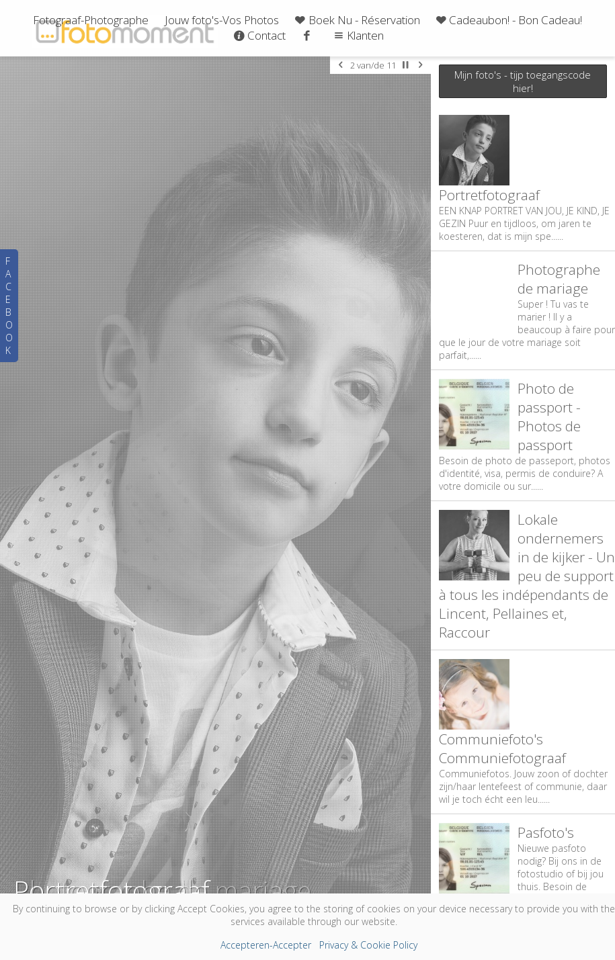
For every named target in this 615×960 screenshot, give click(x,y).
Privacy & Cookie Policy (368, 945)
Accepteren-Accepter (265, 945)
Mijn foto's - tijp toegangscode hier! (522, 81)
